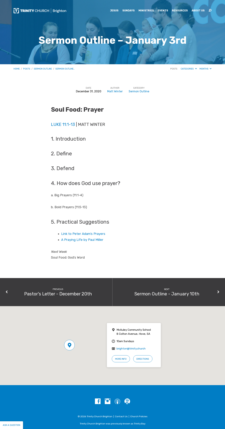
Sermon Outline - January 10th (166, 293)
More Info (121, 359)
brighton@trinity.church (131, 348)
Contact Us (121, 416)
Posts (26, 68)
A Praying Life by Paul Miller (82, 240)
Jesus (114, 10)
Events (163, 10)
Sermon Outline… (65, 68)
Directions (142, 359)
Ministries (146, 10)
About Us (198, 10)
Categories (189, 68)
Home (17, 68)
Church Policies (138, 416)
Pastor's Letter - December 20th (58, 293)
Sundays (128, 10)
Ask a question (11, 425)
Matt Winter (115, 91)
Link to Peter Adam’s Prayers (83, 234)
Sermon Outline (43, 68)
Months (205, 68)
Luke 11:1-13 (63, 124)
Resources (180, 10)
